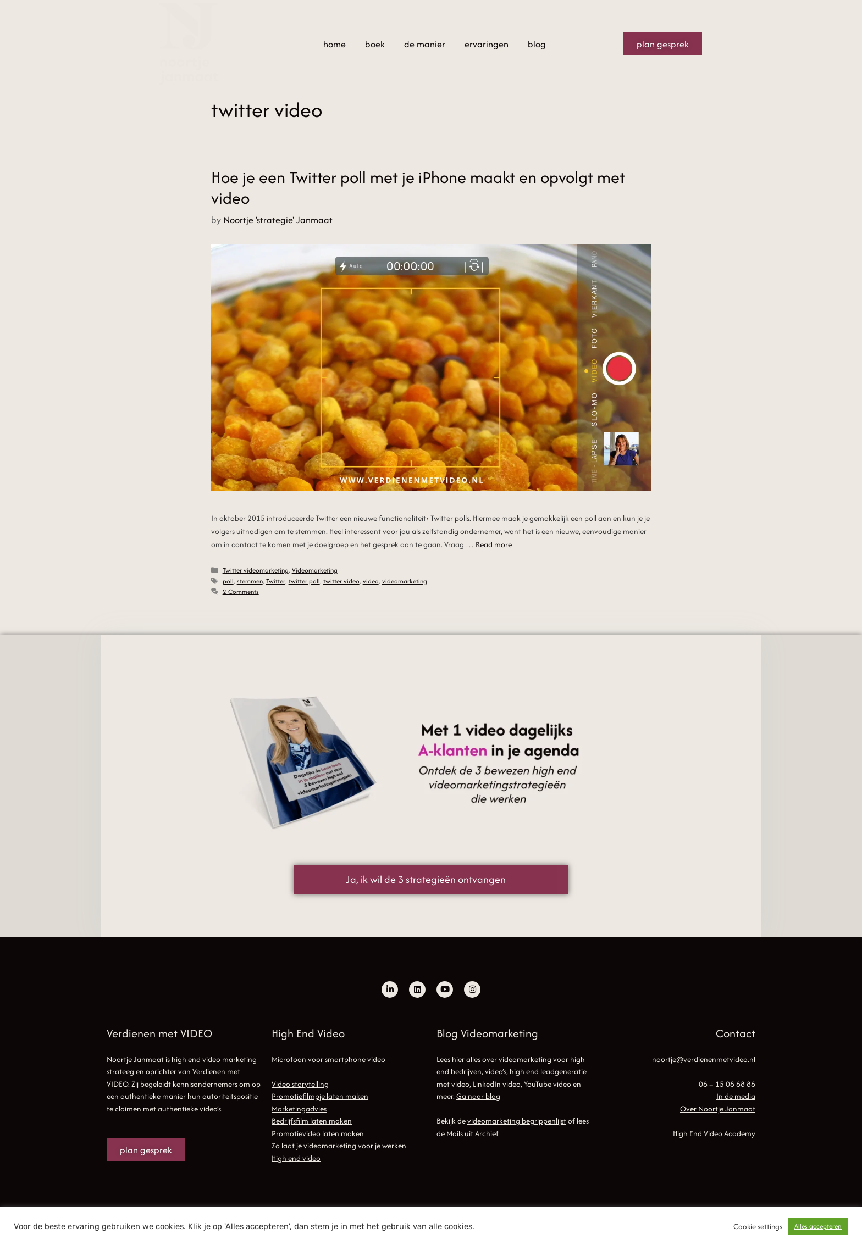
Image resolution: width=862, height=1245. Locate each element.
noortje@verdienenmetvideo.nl (703, 1059)
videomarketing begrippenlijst (516, 1120)
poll (228, 581)
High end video (296, 1158)
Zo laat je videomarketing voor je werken (339, 1145)
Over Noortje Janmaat (717, 1108)
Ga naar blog (478, 1096)
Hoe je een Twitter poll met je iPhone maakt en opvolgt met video (418, 187)
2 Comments (241, 591)
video (371, 581)
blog (537, 44)
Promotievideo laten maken (318, 1133)
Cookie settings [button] (757, 1226)
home (334, 44)
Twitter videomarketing (256, 570)
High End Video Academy (714, 1133)
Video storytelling (300, 1084)
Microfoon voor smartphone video (328, 1059)
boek (375, 44)
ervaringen (487, 44)
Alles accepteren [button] (818, 1226)
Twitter (275, 581)
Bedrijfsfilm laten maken (312, 1120)
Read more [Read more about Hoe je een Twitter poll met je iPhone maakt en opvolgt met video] (494, 544)
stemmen (250, 581)
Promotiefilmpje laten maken (320, 1096)
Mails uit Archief (472, 1133)
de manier (424, 44)
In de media (735, 1096)
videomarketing (404, 581)
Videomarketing (315, 570)
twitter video (341, 581)
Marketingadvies (299, 1108)
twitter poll (304, 581)
